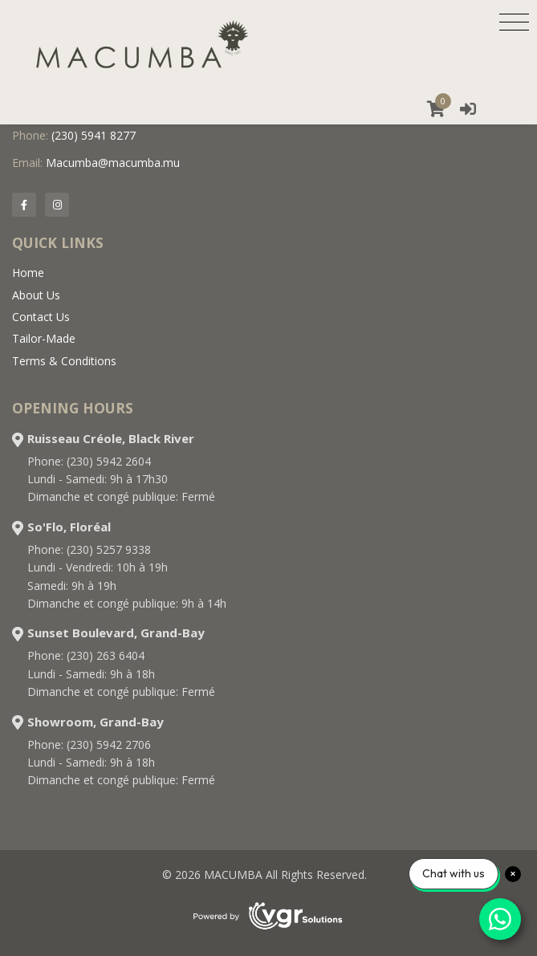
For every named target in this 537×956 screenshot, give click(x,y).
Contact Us (41, 316)
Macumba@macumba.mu (113, 162)
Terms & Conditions (64, 360)
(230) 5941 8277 (93, 135)
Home (28, 272)
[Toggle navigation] (514, 21)
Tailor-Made (43, 338)
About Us (36, 295)
